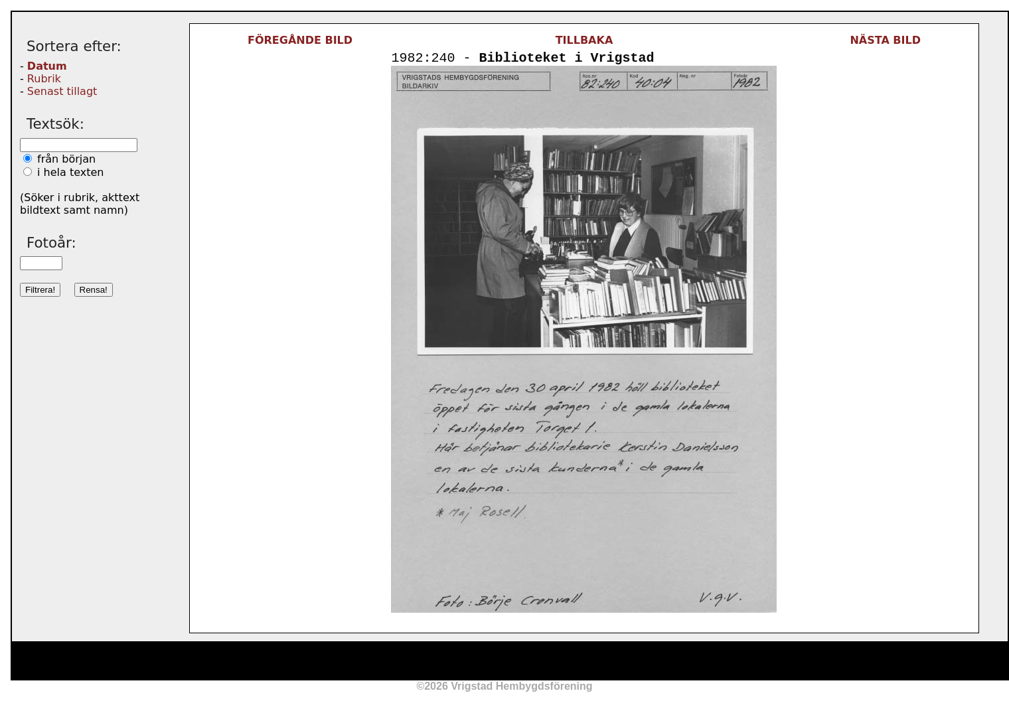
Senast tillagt (62, 91)
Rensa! (94, 290)
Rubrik (44, 78)
